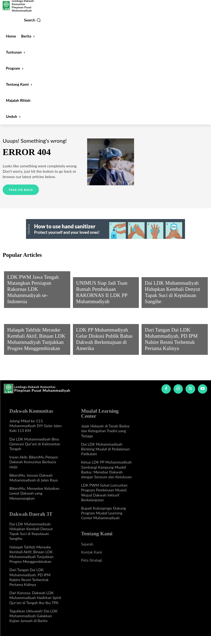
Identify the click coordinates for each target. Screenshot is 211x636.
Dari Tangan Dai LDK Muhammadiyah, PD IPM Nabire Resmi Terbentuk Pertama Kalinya (172, 343)
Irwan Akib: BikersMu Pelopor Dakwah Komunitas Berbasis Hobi (33, 459)
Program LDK (19, 282)
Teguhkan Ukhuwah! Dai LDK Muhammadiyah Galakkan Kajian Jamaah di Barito (33, 612)
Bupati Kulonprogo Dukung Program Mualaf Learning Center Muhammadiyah (103, 505)
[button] (32, 20)
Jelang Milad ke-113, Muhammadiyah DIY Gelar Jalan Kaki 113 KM (35, 423)
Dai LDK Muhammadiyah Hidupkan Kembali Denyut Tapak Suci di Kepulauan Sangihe (174, 296)
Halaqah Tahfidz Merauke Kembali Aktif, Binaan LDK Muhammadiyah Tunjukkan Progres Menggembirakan (31, 551)
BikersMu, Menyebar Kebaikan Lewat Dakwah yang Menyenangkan (34, 490)
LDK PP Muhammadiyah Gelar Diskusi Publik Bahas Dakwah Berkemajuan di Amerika (101, 343)
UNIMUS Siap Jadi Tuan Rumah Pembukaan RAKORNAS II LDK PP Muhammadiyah (103, 296)
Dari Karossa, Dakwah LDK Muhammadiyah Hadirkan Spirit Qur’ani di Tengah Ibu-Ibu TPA (35, 594)
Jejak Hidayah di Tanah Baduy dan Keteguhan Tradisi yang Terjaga (105, 423)
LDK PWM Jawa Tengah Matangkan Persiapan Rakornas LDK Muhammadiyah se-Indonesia (35, 296)
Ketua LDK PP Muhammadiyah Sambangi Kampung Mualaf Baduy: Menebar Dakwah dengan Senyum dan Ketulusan (106, 461)
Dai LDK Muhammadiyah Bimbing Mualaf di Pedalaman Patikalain (105, 441)
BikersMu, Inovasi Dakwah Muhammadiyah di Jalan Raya (33, 474)
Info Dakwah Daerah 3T (166, 282)
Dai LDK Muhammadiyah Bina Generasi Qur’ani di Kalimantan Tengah (34, 441)
